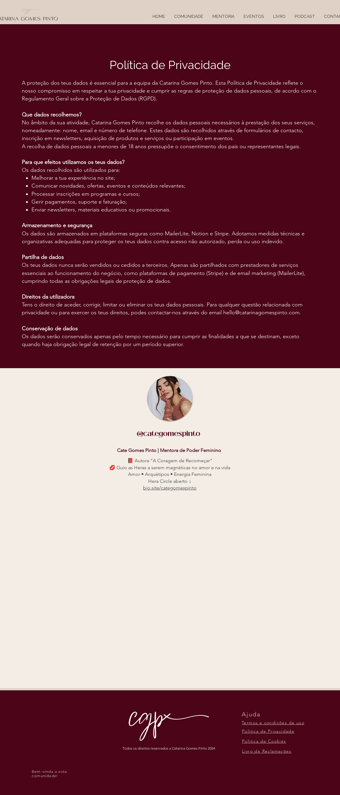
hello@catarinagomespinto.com (261, 312)
